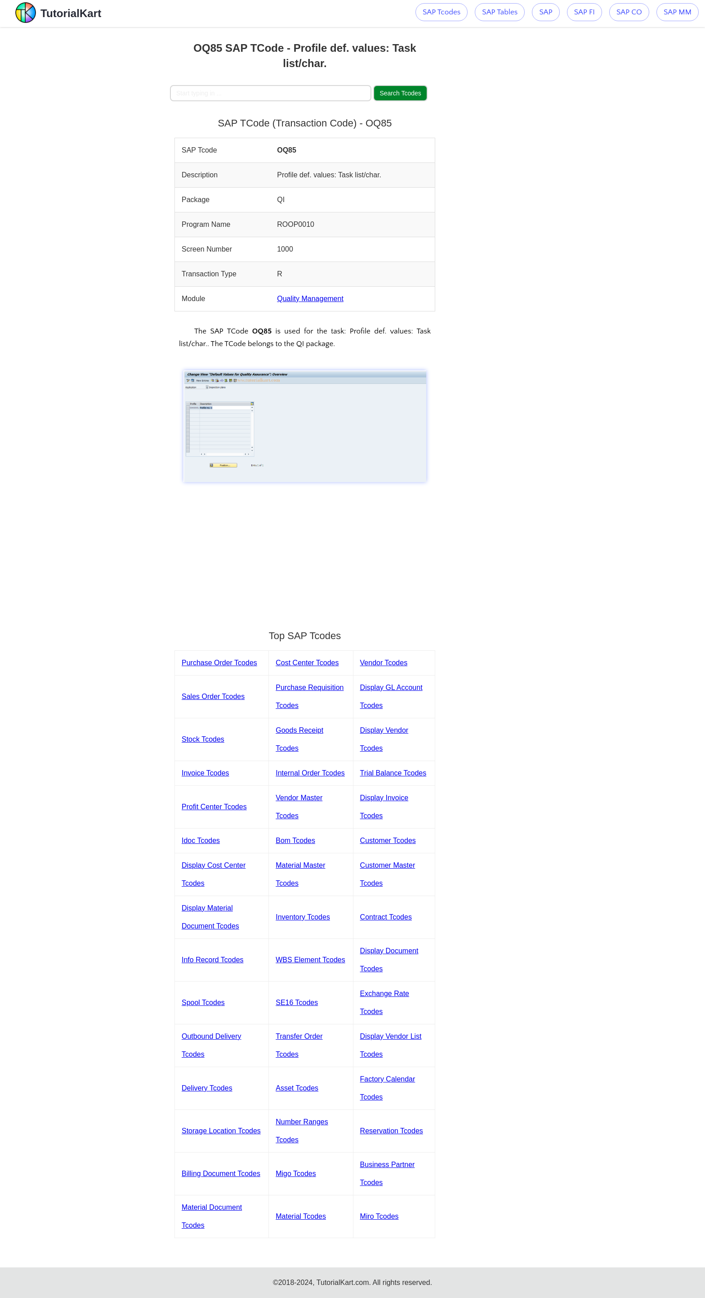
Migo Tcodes (296, 1173)
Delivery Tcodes (207, 1088)
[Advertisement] (104, 162)
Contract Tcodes (386, 917)
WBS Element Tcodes (310, 960)
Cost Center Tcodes (307, 663)
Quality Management (310, 298)
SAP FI (584, 12)
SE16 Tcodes (297, 1002)
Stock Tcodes (203, 739)
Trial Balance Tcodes (393, 773)
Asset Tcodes (297, 1088)
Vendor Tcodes (384, 663)
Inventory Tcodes (303, 917)
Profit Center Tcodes (214, 807)
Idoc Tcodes (201, 840)
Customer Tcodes (388, 840)
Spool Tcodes (203, 1002)
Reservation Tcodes (391, 1131)
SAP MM (678, 12)
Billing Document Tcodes (221, 1173)
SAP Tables (500, 12)
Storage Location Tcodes (221, 1131)
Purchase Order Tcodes (219, 663)
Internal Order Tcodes (310, 773)
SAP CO (629, 12)
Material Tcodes (301, 1216)
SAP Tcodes (441, 12)
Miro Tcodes (379, 1216)
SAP (545, 12)
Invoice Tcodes (205, 773)
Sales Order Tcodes (213, 696)
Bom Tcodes (295, 840)
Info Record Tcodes (213, 960)
